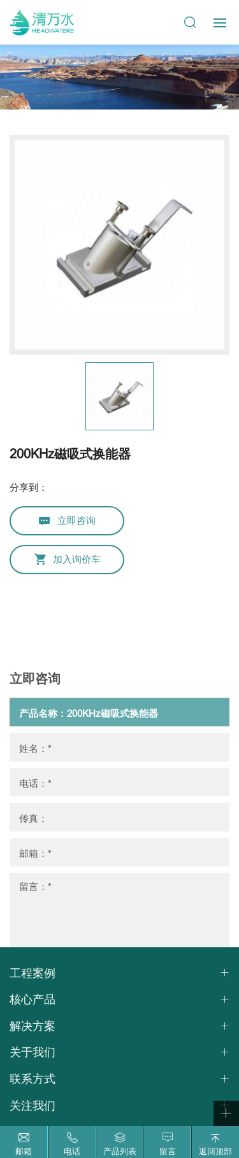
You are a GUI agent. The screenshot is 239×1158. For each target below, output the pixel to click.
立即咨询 (76, 520)
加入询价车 (77, 559)
